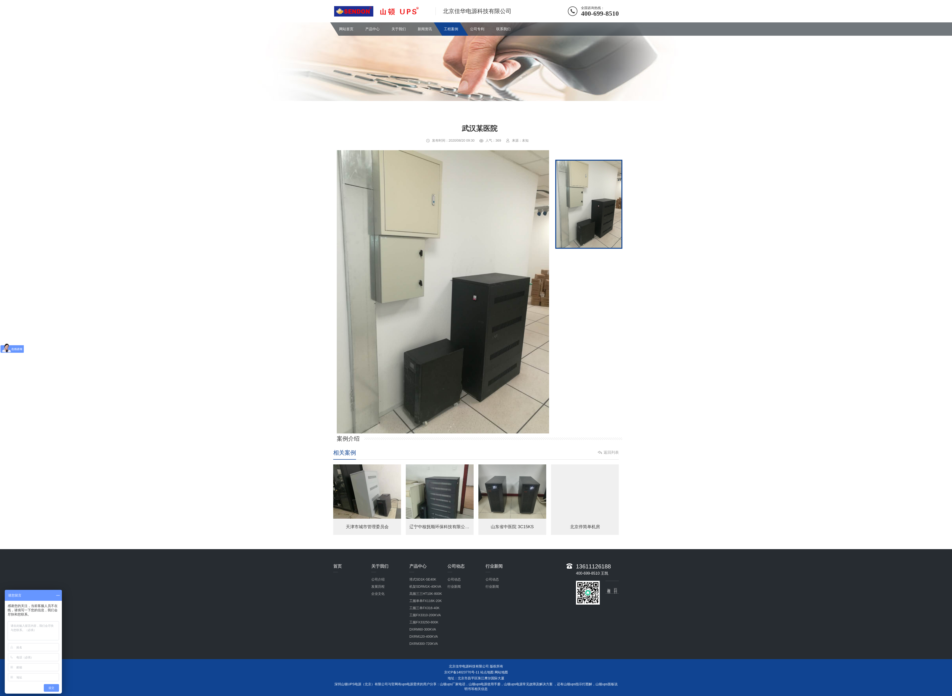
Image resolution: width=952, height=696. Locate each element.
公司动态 (456, 566)
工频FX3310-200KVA (425, 615)
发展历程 (378, 586)
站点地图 (487, 672)
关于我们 (399, 29)
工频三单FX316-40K (424, 608)
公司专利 (477, 29)
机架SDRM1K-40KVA (425, 586)
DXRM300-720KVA (423, 644)
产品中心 (372, 29)
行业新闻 (454, 586)
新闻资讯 (425, 29)
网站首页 (346, 29)
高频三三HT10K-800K (425, 594)
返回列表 (611, 452)
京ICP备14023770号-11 (461, 672)
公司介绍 (378, 579)
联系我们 (503, 29)
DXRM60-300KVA (422, 629)
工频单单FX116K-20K (425, 601)
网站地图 (501, 672)
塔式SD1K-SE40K (422, 579)
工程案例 (451, 29)
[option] (443, 292)
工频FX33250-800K (423, 622)
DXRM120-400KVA (423, 636)
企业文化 (378, 594)
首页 (337, 566)
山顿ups (601, 684)
